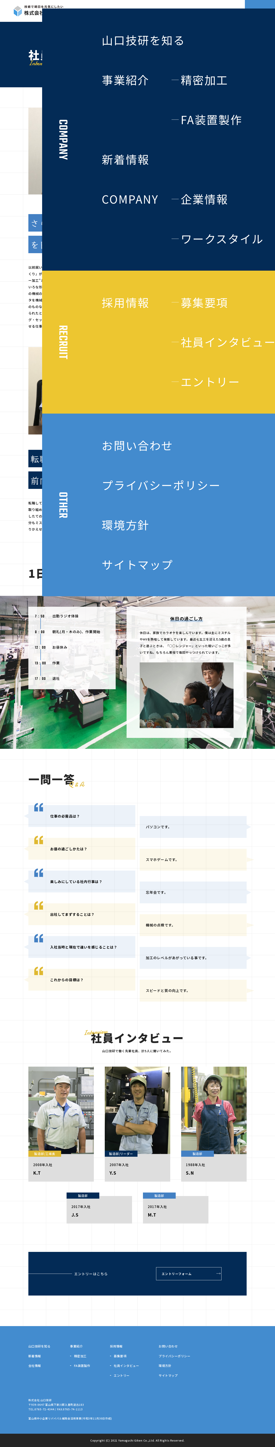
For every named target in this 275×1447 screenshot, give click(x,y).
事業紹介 (76, 1346)
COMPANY (174, 11)
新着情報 (34, 1356)
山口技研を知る (39, 1346)
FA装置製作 (82, 1365)
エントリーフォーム (177, 1274)
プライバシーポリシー (174, 1356)
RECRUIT (225, 11)
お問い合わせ (168, 1346)
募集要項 (120, 1356)
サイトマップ (168, 1375)
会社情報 (34, 1365)
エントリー (121, 1375)
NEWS (200, 11)
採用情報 (116, 1346)
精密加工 (80, 1356)
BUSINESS (144, 11)
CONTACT (260, 11)
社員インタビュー (126, 1365)
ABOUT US (115, 11)
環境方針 (165, 1365)
